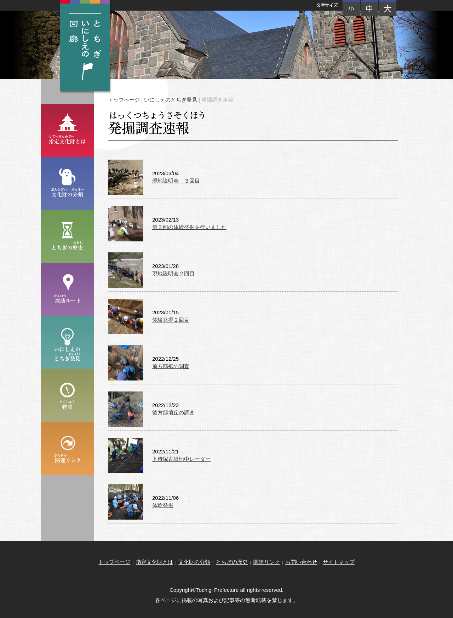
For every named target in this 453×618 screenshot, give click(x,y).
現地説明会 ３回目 (176, 181)
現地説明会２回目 (173, 273)
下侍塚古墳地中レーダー (181, 459)
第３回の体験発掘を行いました (189, 227)
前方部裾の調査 (170, 366)
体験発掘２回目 (170, 320)
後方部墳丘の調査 (173, 413)
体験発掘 (162, 505)
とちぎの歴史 (232, 562)
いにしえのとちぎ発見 (170, 100)
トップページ (124, 100)
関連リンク (266, 562)
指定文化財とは (154, 562)
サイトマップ (339, 562)
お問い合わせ (301, 562)
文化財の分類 (194, 562)
